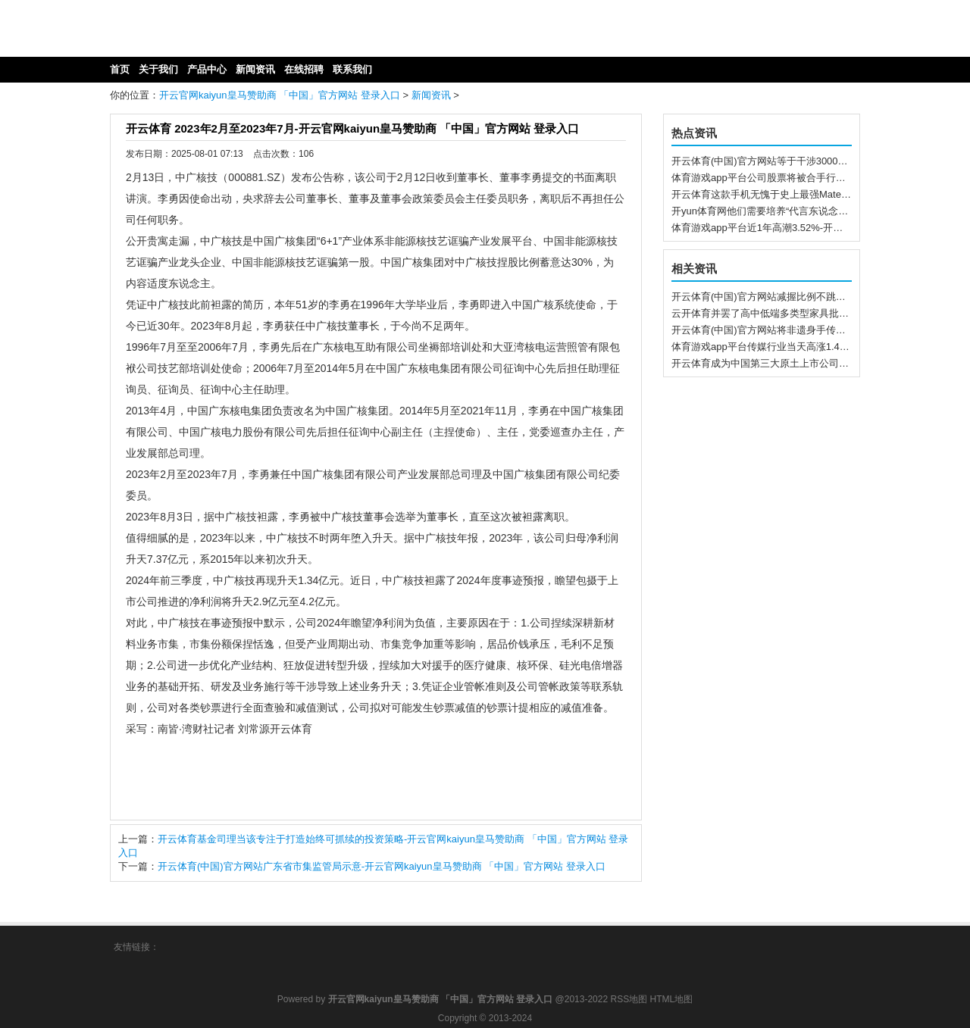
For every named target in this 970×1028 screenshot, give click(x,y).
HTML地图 (671, 999)
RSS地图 (628, 999)
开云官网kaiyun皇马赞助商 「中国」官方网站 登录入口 (279, 95)
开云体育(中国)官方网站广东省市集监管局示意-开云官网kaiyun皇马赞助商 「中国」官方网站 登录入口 (381, 866)
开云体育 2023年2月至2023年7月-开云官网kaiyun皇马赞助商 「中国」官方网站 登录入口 (352, 128)
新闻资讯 (431, 95)
